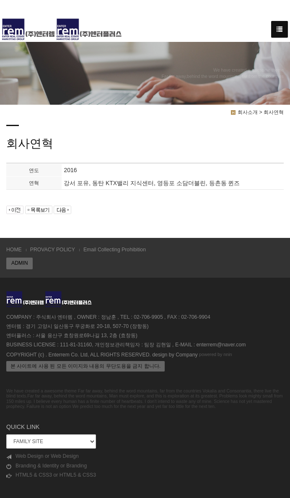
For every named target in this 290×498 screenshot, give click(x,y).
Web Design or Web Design (42, 456)
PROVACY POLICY (52, 250)
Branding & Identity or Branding (46, 466)
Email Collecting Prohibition (114, 250)
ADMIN (19, 263)
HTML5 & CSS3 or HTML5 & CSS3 (51, 475)
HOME (14, 250)
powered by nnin (215, 354)
